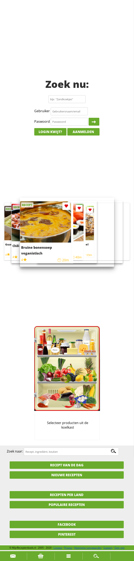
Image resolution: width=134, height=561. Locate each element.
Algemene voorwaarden (88, 547)
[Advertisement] (67, 43)
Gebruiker (42, 111)
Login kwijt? (50, 132)
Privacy (68, 547)
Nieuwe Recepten (66, 475)
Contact (57, 547)
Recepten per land (67, 495)
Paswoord (42, 121)
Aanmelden (83, 132)
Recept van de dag (67, 465)
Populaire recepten (67, 504)
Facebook (67, 524)
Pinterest (67, 534)
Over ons (119, 547)
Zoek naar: (15, 451)
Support (107, 547)
